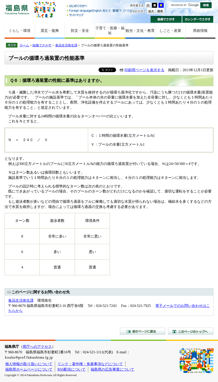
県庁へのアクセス (37, 347)
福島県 (17, 9)
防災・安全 (80, 31)
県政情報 (200, 31)
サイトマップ (101, 15)
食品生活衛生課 (66, 45)
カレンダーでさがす (197, 19)
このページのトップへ (190, 331)
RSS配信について (71, 369)
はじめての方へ (101, 6)
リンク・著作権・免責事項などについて (90, 364)
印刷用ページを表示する (144, 70)
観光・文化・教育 (140, 31)
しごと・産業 (170, 31)
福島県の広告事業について (112, 369)
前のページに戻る (142, 331)
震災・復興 (50, 31)
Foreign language (101, 10)
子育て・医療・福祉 (109, 30)
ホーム (24, 45)
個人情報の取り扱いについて (28, 364)
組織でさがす (166, 19)
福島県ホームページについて (28, 369)
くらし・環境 (19, 31)
